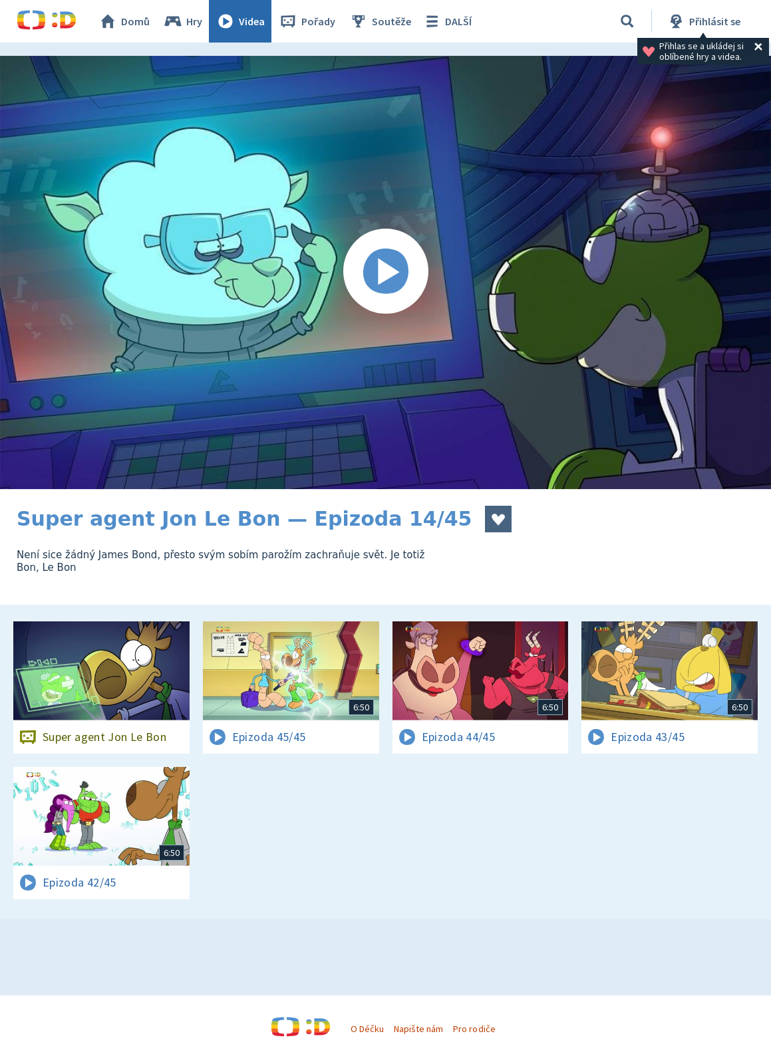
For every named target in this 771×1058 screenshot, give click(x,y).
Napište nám (418, 1029)
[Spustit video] (385, 272)
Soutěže (380, 21)
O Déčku (367, 1029)
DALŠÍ (447, 21)
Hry (182, 21)
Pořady (306, 21)
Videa (240, 21)
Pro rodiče (474, 1029)
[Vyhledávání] (627, 21)
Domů (124, 21)
